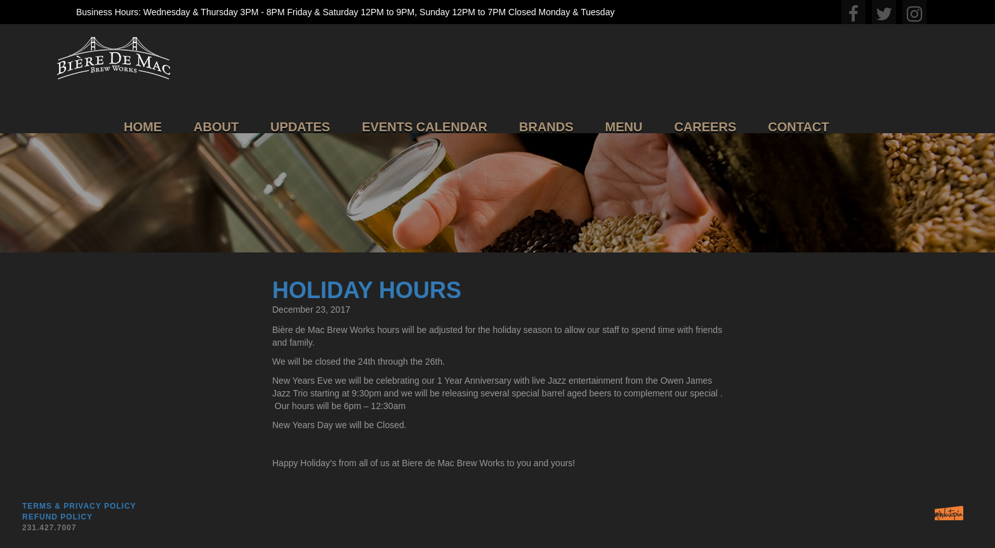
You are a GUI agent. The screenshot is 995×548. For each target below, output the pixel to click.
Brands (546, 127)
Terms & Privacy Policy (79, 506)
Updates (300, 127)
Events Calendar (424, 127)
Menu (624, 127)
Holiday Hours (366, 290)
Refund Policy (57, 516)
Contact (798, 127)
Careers (705, 127)
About (216, 127)
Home (143, 127)
